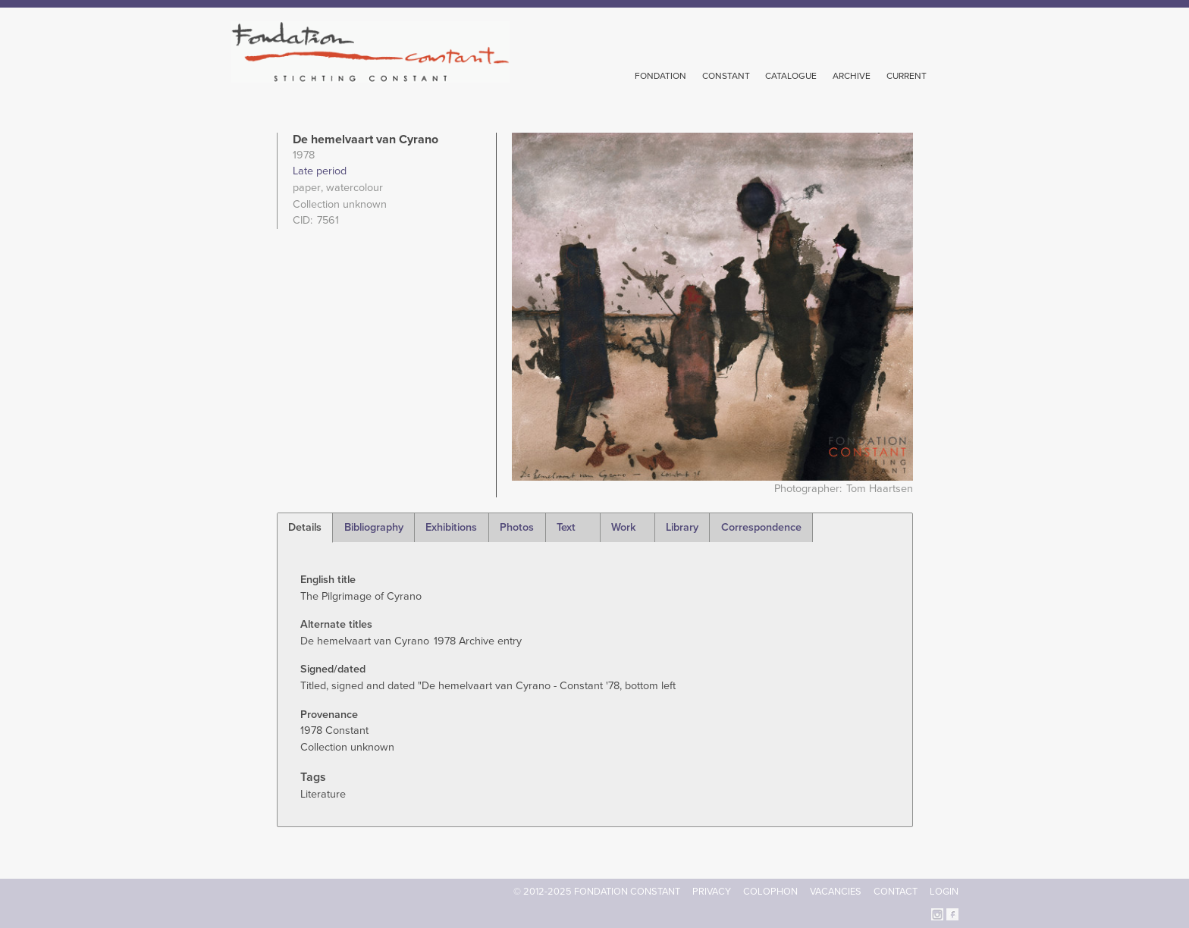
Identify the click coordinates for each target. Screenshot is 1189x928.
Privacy (711, 892)
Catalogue (791, 76)
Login (944, 892)
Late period (320, 171)
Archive (852, 76)
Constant (726, 76)
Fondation (660, 76)
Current (906, 76)
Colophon (770, 892)
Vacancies (835, 892)
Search (950, 74)
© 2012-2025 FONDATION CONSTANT (596, 892)
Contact (896, 892)
